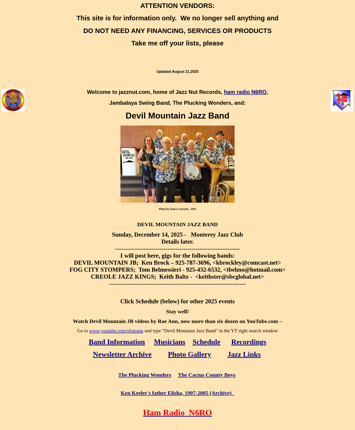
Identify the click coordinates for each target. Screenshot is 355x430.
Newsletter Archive (122, 354)
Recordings (248, 342)
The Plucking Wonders (144, 375)
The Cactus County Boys (206, 375)
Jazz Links (244, 354)
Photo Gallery (189, 354)
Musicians (169, 342)
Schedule (207, 342)
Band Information (117, 342)
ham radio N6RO (245, 92)
